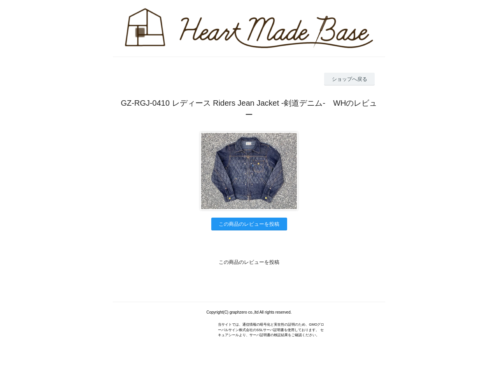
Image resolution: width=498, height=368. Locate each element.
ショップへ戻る (349, 79)
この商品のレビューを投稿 (249, 224)
